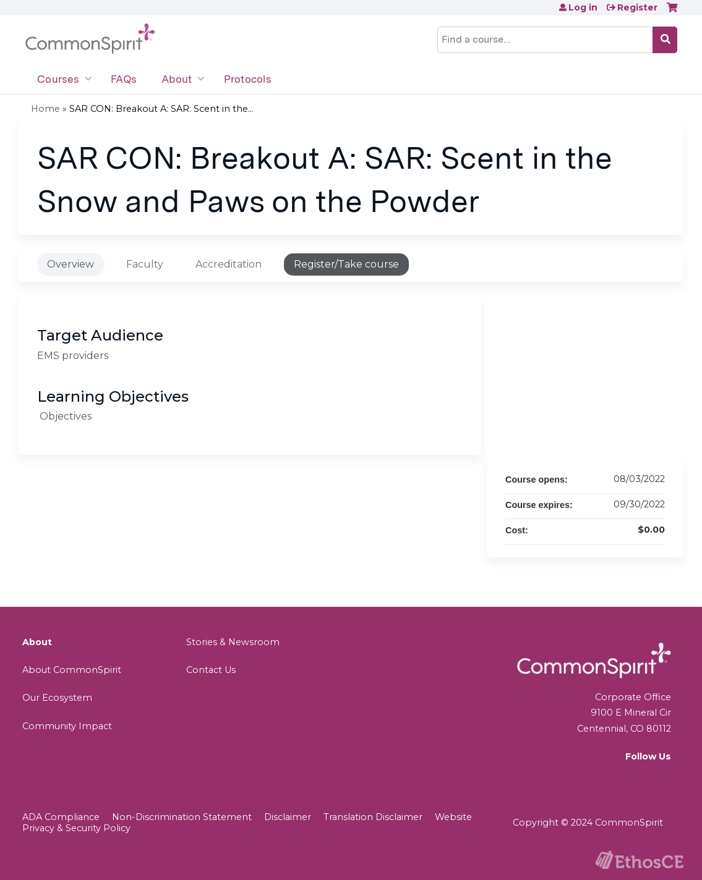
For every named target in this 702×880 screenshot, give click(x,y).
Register (637, 7)
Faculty (144, 264)
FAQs (124, 79)
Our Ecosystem (57, 697)
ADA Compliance (61, 817)
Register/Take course (346, 264)
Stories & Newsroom (233, 642)
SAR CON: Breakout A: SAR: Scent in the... (161, 108)
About (176, 79)
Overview (70, 264)
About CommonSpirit (71, 669)
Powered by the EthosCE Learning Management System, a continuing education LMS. (639, 860)
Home (45, 108)
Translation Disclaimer (372, 817)
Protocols (248, 79)
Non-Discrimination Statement (182, 817)
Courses (58, 79)
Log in (582, 7)
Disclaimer (287, 817)
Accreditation (228, 264)
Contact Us (211, 669)
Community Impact (67, 726)
